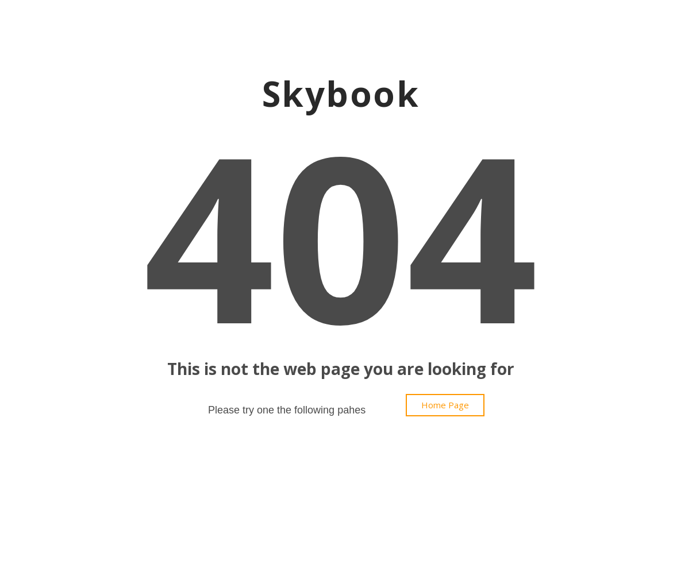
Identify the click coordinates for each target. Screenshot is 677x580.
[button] (445, 405)
